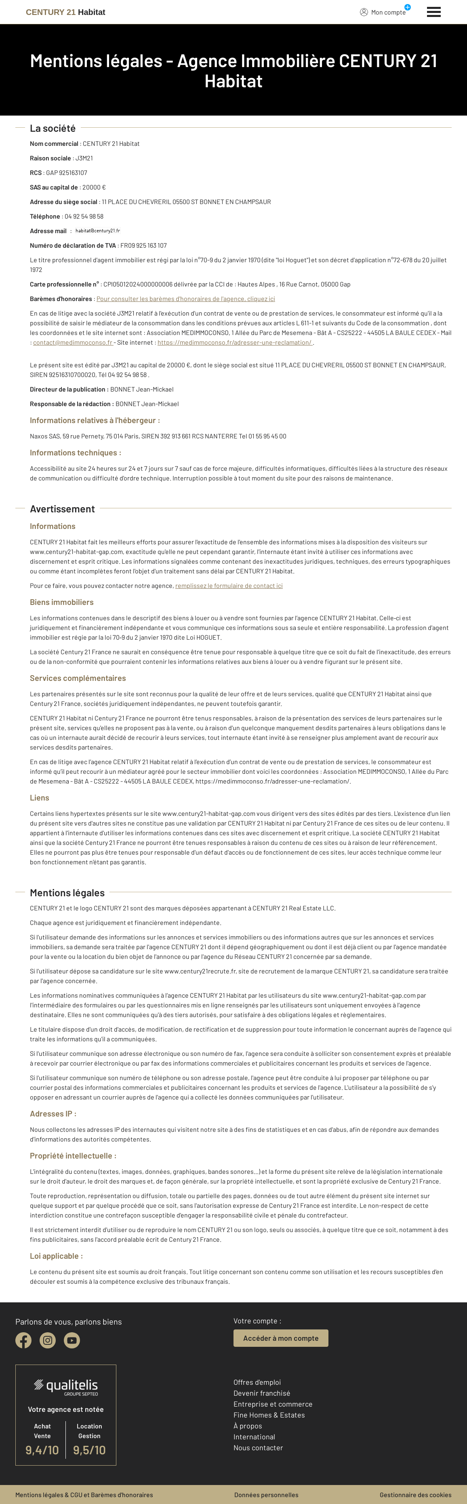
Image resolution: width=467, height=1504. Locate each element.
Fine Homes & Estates (269, 1414)
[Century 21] (65, 12)
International (254, 1436)
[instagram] (48, 1340)
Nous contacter (258, 1447)
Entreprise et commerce (273, 1403)
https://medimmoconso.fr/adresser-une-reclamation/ (235, 342)
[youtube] (72, 1340)
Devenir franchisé (262, 1392)
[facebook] (23, 1340)
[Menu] (434, 11)
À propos (248, 1425)
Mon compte (383, 11)
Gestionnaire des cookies (416, 1494)
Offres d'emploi (257, 1382)
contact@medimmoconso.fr (73, 342)
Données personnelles (266, 1494)
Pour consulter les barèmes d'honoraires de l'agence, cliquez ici (186, 298)
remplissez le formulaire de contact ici (229, 585)
